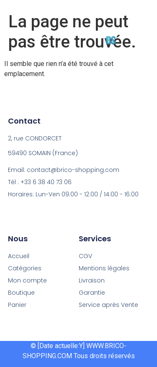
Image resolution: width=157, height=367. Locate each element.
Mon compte (27, 280)
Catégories (24, 268)
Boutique (21, 292)
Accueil (18, 256)
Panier (17, 305)
